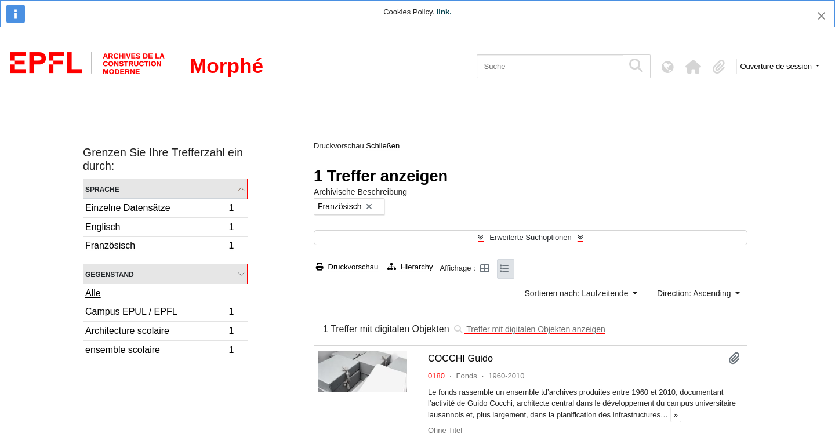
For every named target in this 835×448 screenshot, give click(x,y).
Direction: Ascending (695, 293)
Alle (93, 293)
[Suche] (550, 66)
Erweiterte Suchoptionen (530, 237)
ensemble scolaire (159, 351)
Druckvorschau (347, 267)
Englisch (159, 228)
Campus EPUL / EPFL (159, 313)
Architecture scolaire (159, 332)
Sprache (102, 188)
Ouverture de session (777, 66)
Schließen (383, 145)
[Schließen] (821, 16)
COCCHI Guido (460, 358)
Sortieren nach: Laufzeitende (577, 293)
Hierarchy (410, 267)
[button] (693, 66)
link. (444, 12)
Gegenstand (109, 273)
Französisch (159, 247)
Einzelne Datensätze (159, 209)
